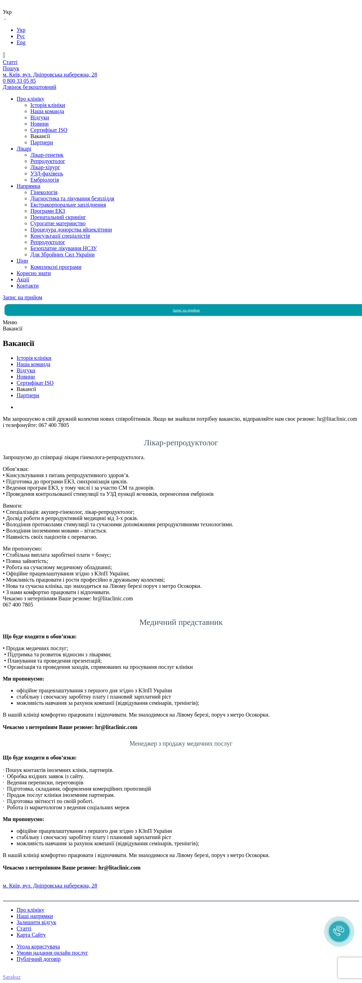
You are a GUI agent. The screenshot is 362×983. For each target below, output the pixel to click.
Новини (39, 124)
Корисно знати (34, 273)
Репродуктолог (47, 161)
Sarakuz (12, 977)
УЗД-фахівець (46, 173)
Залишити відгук (36, 922)
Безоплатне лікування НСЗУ (63, 248)
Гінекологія (43, 192)
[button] (339, 931)
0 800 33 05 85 (19, 879)
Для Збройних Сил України (62, 254)
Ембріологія (44, 180)
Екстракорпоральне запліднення (68, 205)
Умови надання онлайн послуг (52, 953)
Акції (23, 279)
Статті (24, 928)
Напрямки (28, 186)
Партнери (41, 142)
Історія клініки (47, 105)
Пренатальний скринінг (58, 217)
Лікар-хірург (45, 167)
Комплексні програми (56, 267)
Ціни (22, 261)
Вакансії (40, 136)
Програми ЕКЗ (47, 211)
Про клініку (30, 99)
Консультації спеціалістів (60, 236)
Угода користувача (38, 946)
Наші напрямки (35, 916)
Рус (21, 36)
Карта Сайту (31, 935)
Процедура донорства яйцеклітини (71, 230)
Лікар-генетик (47, 155)
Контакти (28, 286)
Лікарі (24, 149)
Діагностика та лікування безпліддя (72, 198)
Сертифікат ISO (48, 130)
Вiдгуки (39, 117)
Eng (21, 42)
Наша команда (47, 111)
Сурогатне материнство (58, 223)
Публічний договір (39, 959)
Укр (21, 30)
